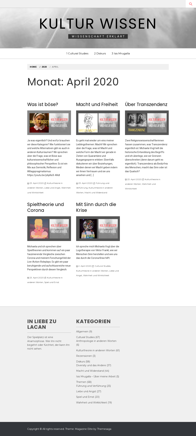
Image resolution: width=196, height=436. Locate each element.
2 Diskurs (100, 53)
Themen (81, 382)
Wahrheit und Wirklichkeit (96, 275)
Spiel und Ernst (51, 282)
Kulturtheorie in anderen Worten (92, 270)
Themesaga (104, 429)
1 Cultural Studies (77, 53)
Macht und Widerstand (96, 192)
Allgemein (82, 331)
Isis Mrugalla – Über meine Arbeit (96, 376)
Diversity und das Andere (91, 365)
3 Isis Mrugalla (121, 53)
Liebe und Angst (52, 187)
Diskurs (80, 361)
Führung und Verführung (91, 385)
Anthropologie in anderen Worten (96, 341)
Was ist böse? (42, 104)
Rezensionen (84, 355)
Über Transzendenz (146, 104)
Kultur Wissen (98, 23)
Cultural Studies (102, 266)
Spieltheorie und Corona (45, 207)
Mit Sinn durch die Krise (96, 207)
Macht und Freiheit (97, 104)
